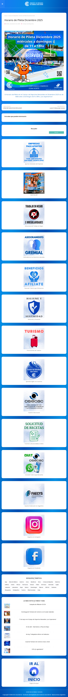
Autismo (22, 582)
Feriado (32, 584)
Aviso (27, 582)
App (6, 582)
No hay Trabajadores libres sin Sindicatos (37, 634)
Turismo (23, 590)
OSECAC (47, 587)
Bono (39, 582)
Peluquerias (8, 590)
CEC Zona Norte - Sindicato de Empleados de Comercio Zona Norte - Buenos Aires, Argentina (39, 695)
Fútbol (37, 584)
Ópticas (41, 587)
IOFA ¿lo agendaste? (37, 649)
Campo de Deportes (13, 15)
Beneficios (33, 582)
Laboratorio (15, 587)
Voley (39, 590)
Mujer (21, 587)
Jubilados (7, 587)
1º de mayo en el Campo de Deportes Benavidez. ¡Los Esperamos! (37, 619)
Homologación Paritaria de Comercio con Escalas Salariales (37, 612)
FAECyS (18, 584)
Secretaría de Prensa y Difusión (34, 692)
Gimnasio (43, 584)
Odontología (34, 587)
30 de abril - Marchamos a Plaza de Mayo (37, 627)
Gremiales (50, 584)
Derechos (57, 582)
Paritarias (54, 587)
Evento (12, 584)
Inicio (5, 15)
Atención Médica (13, 582)
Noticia (26, 587)
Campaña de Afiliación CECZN (37, 604)
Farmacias (25, 584)
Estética (7, 584)
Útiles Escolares (31, 590)
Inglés (57, 584)
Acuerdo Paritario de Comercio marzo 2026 (37, 642)
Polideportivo (16, 590)
